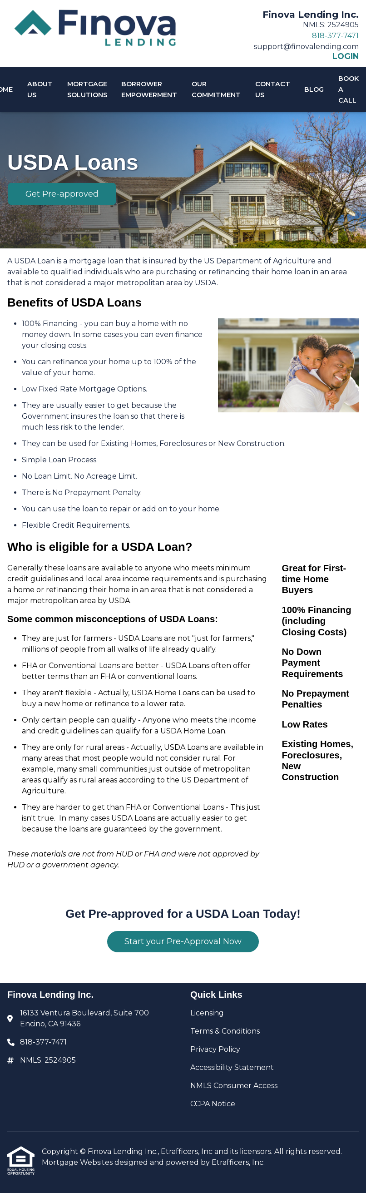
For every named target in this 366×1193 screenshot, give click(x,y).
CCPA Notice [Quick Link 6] (212, 1103)
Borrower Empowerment (149, 89)
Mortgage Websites (78, 1162)
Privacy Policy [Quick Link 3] (215, 1049)
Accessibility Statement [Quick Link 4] (232, 1067)
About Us (40, 89)
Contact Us (272, 89)
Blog (314, 89)
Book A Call (348, 89)
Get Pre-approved (62, 194)
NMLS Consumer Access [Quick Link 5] (233, 1085)
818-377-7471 (335, 35)
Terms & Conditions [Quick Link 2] (225, 1031)
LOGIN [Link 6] (345, 56)
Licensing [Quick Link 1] (207, 1013)
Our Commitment (216, 89)
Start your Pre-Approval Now (183, 941)
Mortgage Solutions (87, 89)
